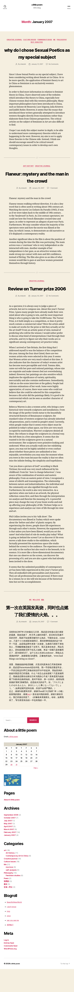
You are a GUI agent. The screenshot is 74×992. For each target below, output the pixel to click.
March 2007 (9, 852)
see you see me (13, 943)
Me (55, 40)
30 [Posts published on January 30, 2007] (11, 788)
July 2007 (8, 844)
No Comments (54, 72)
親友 (43, 615)
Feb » (36, 791)
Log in (6, 963)
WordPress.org (10, 972)
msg (8, 934)
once (9, 939)
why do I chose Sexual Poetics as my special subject (37, 57)
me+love (36, 615)
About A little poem (12, 823)
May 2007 (8, 847)
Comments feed (10, 969)
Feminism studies (45, 40)
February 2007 (10, 855)
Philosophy (64, 40)
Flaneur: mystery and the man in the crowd (37, 185)
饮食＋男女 (8, 910)
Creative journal (13, 40)
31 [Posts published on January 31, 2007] (16, 788)
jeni (29, 717)
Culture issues (29, 40)
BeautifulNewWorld (14, 925)
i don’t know (11, 930)
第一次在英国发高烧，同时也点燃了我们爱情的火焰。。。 (37, 630)
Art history (28, 174)
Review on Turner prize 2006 (37, 300)
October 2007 (10, 841)
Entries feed (9, 966)
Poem (6, 901)
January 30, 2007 (38, 196)
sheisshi (22, 72)
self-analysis (37, 43)
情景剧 (6, 904)
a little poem (37, 5)
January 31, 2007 (37, 72)
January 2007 (10, 858)
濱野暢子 (10, 948)
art (5, 873)
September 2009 (11, 838)
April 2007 (8, 849)
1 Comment (54, 196)
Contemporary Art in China (17, 879)
